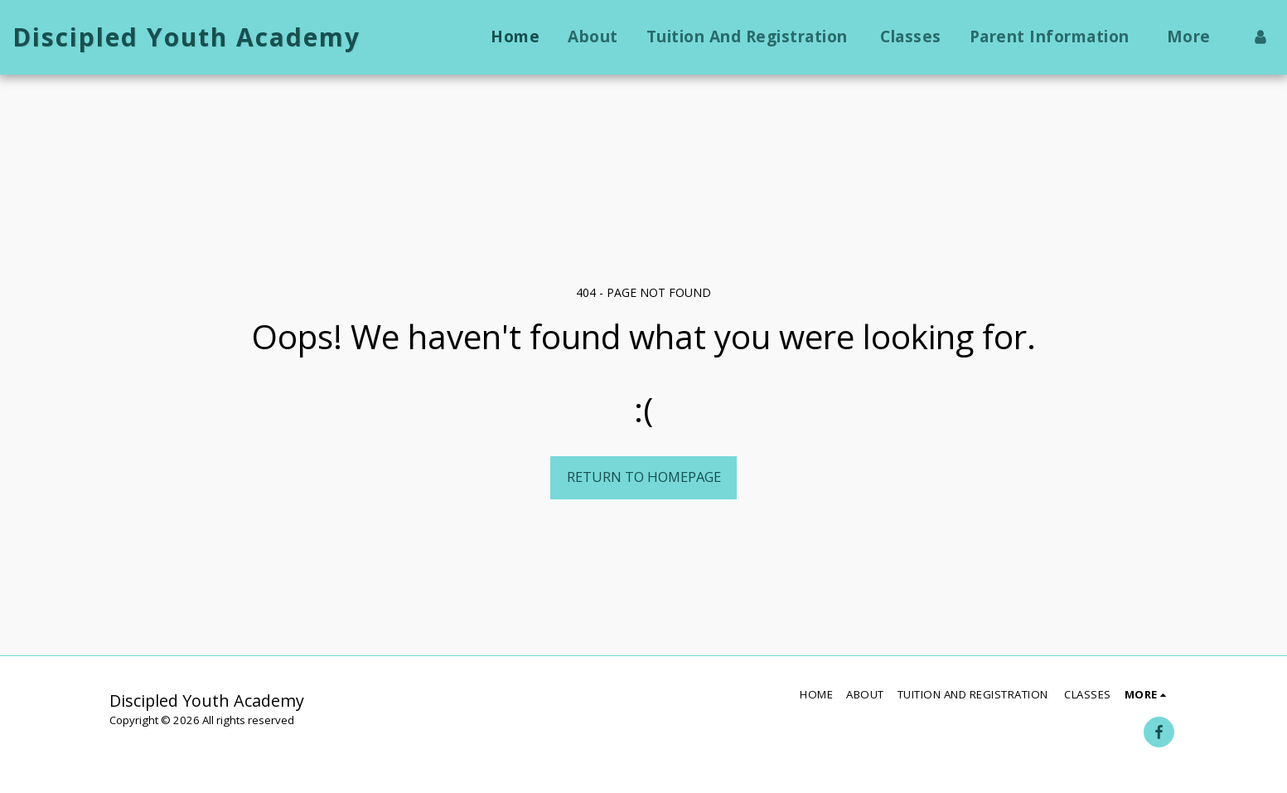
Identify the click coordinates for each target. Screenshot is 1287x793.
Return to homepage (644, 476)
